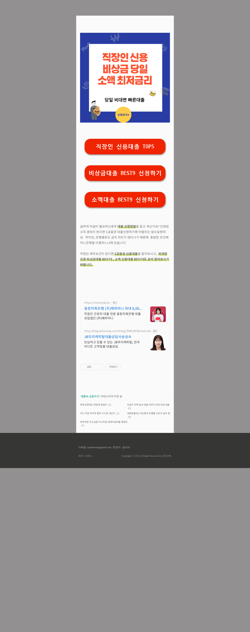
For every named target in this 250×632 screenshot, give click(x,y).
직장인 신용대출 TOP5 (125, 201)
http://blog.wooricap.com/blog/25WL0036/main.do (117, 495)
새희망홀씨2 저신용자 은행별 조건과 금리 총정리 (150, 577)
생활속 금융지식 (90, 560)
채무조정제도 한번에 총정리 (93, 569)
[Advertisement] (125, 50)
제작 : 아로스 (85, 620)
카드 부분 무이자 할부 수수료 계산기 (97, 577)
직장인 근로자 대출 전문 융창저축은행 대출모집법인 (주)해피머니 (112, 480)
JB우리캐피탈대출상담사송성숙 (107, 501)
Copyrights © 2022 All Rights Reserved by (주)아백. (146, 620)
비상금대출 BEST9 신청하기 (125, 228)
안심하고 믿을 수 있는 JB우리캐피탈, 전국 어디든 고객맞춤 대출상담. (112, 508)
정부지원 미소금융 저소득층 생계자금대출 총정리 (104, 586)
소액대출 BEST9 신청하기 (125, 254)
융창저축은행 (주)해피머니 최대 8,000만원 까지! (112, 473)
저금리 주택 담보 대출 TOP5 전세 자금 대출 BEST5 (152, 569)
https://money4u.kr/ (97, 466)
